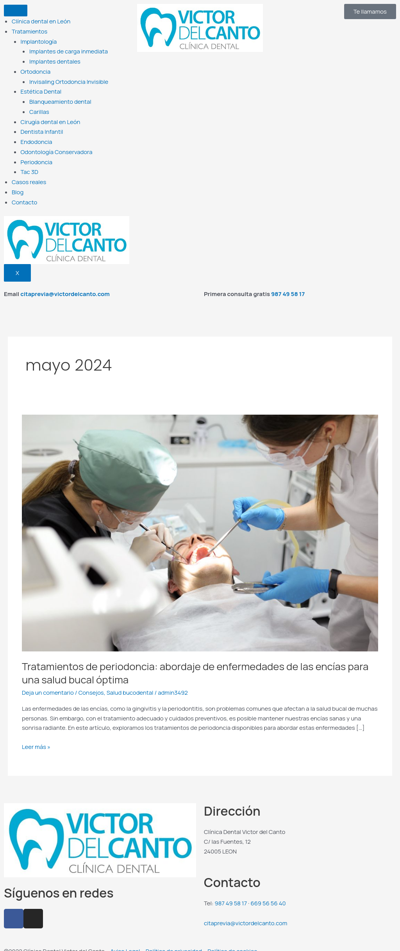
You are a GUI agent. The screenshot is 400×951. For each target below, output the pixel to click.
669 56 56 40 (268, 895)
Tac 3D (30, 165)
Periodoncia (37, 156)
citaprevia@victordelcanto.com (65, 286)
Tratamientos (30, 31)
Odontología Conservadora (57, 146)
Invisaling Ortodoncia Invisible (69, 79)
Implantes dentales (55, 59)
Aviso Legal (125, 942)
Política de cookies (233, 942)
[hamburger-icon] (15, 10)
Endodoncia (37, 137)
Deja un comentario (48, 685)
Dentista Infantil (42, 127)
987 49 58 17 (288, 286)
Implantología (39, 40)
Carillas (39, 108)
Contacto (25, 195)
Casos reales (29, 175)
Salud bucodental (130, 685)
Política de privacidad (174, 942)
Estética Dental (41, 88)
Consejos (92, 685)
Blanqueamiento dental (60, 98)
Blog (17, 185)
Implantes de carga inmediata (69, 50)
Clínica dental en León (41, 21)
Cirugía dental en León (51, 118)
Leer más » (36, 739)
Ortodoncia (36, 69)
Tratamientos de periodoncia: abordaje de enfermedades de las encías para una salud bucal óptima (196, 665)
